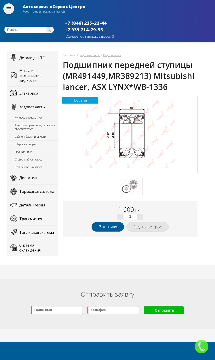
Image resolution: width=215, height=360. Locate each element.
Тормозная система (36, 191)
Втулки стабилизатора (28, 167)
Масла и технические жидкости (30, 75)
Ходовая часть (32, 106)
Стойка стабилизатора (28, 159)
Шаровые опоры (25, 144)
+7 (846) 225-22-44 (86, 23)
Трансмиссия (30, 218)
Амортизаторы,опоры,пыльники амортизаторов (35, 127)
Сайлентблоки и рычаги (30, 137)
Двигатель (28, 177)
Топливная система (36, 232)
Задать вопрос (147, 227)
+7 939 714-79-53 (84, 30)
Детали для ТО (32, 57)
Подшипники (23, 152)
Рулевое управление (28, 117)
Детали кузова (32, 205)
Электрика (28, 93)
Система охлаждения (30, 248)
